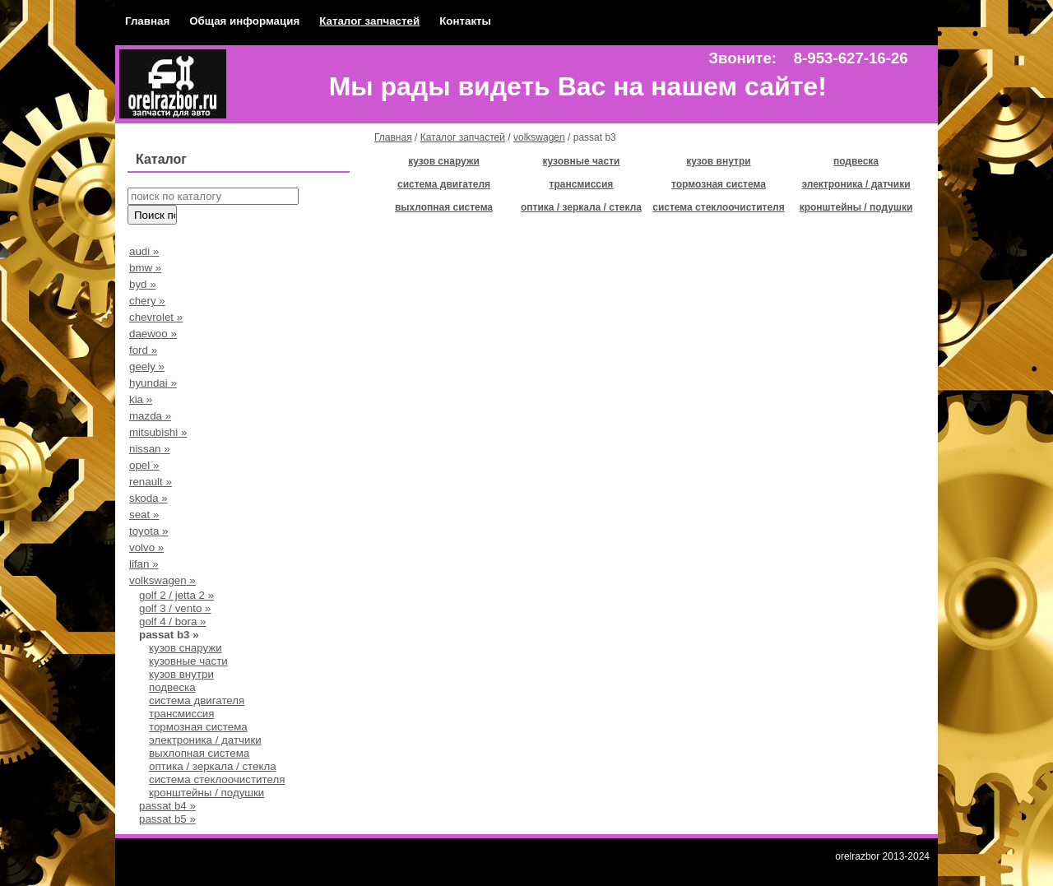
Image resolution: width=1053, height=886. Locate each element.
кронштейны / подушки (206, 792)
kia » (140, 399)
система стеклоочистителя (217, 779)
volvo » (146, 547)
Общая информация (244, 21)
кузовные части (188, 661)
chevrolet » (156, 317)
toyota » (148, 531)
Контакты (465, 21)
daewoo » (153, 333)
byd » (142, 284)
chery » (147, 301)
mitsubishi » (158, 432)
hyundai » (153, 383)
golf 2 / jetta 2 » (176, 595)
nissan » (149, 449)
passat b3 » (169, 635)
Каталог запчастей (369, 21)
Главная (147, 21)
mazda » (150, 416)
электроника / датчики (205, 740)
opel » (144, 465)
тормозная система (198, 727)
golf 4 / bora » (172, 621)
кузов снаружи (185, 648)
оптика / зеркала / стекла (212, 766)
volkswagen (539, 137)
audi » (144, 251)
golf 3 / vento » (175, 608)
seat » (144, 514)
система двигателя (196, 700)
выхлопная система (199, 753)
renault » (150, 481)
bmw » (145, 268)
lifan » (144, 564)
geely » (147, 366)
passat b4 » (167, 806)
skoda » (148, 498)
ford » (143, 350)
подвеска (172, 687)
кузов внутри (181, 674)
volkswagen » (162, 580)
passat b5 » (167, 819)
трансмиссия (182, 713)
